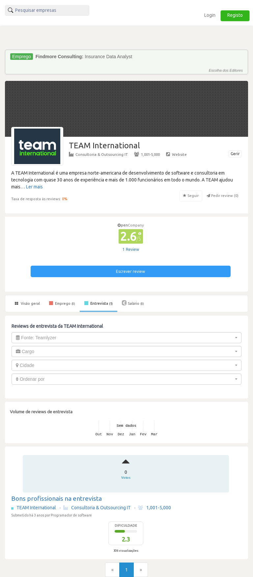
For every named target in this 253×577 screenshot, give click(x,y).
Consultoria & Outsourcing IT (98, 154)
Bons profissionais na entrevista (56, 498)
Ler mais (34, 186)
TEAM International (36, 507)
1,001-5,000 (147, 154)
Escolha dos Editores (226, 70)
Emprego (62, 303)
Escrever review (130, 271)
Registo (235, 15)
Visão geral (27, 303)
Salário (133, 302)
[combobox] (126, 337)
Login (209, 15)
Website (176, 154)
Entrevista (98, 303)
